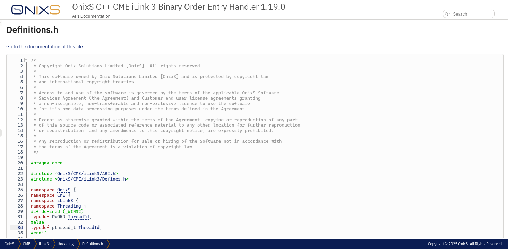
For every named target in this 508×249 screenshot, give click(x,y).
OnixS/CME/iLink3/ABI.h (173, 173)
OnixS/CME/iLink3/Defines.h (178, 179)
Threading (156, 206)
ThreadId (165, 216)
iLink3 (152, 200)
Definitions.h (92, 243)
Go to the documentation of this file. (132, 47)
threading (66, 243)
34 (103, 227)
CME (148, 195)
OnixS (150, 189)
